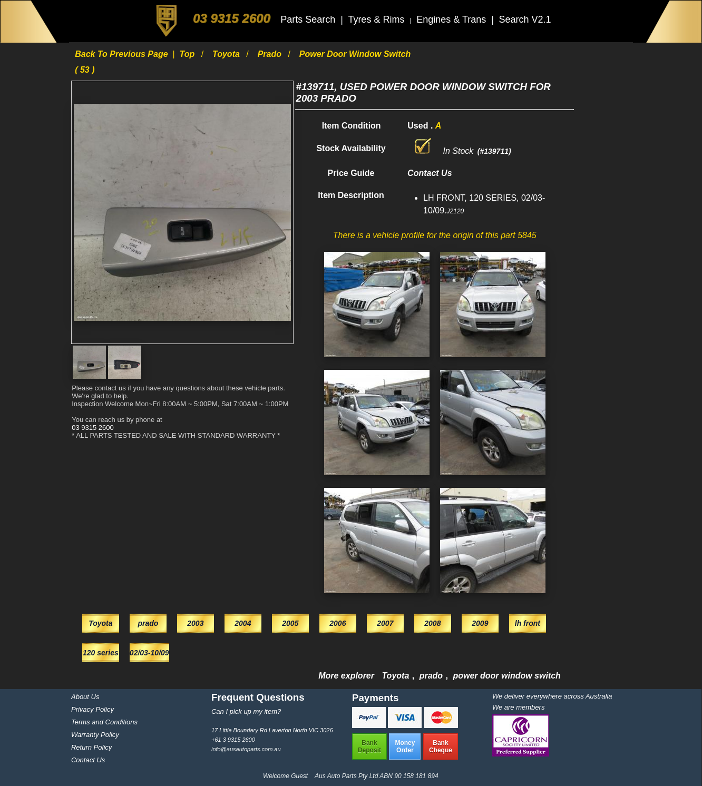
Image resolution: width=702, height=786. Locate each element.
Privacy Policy (92, 709)
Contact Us (88, 760)
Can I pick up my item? (246, 711)
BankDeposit (369, 746)
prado (271, 54)
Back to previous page (122, 54)
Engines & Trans (452, 19)
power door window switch (506, 675)
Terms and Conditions (104, 722)
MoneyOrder (405, 746)
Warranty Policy (95, 735)
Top (188, 54)
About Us (85, 697)
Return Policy (91, 747)
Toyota (227, 54)
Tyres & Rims (377, 19)
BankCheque (440, 746)
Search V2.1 (525, 19)
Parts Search (309, 19)
